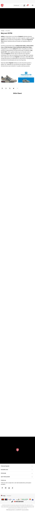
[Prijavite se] (27, 5)
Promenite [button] (9, 495)
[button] (19, 5)
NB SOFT (19, 509)
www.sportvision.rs (12, 509)
